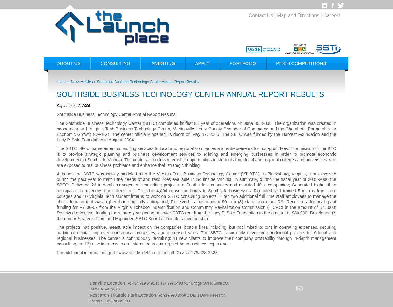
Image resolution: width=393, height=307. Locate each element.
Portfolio (243, 63)
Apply (202, 63)
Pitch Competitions (301, 63)
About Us (68, 63)
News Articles (82, 82)
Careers (332, 15)
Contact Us (261, 15)
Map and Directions (298, 15)
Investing (162, 63)
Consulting (115, 63)
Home (62, 82)
